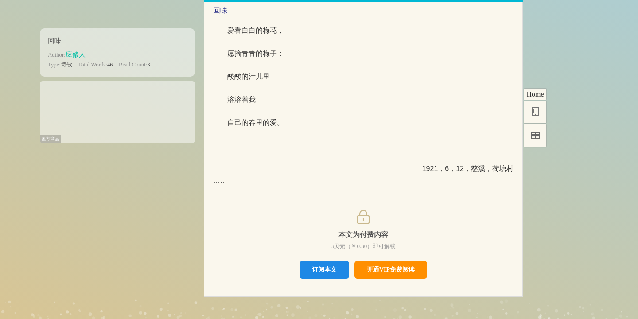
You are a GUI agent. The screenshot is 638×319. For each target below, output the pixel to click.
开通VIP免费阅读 (391, 269)
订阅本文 (324, 269)
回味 (54, 40)
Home (535, 94)
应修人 (76, 54)
